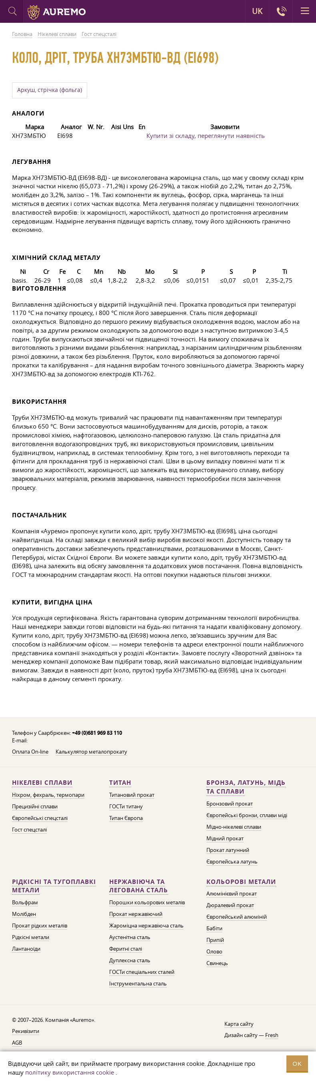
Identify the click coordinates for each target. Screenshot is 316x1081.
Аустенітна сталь (129, 937)
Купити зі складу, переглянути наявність (205, 136)
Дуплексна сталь (129, 960)
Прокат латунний (227, 850)
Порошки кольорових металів (147, 902)
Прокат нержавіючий (135, 913)
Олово (214, 951)
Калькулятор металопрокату (91, 751)
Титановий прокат (131, 794)
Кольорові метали (241, 882)
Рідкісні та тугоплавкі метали (54, 886)
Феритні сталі (125, 948)
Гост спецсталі (29, 829)
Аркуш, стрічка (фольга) (49, 90)
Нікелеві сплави (42, 782)
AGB (17, 1042)
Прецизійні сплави (35, 806)
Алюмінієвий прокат (231, 893)
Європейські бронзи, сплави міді (246, 815)
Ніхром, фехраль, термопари (48, 794)
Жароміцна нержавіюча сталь (146, 925)
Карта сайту (239, 1023)
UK (257, 11)
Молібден (24, 913)
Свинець (217, 963)
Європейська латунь (232, 861)
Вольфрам (25, 902)
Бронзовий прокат (229, 803)
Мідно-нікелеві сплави (233, 826)
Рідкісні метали (30, 937)
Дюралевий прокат (230, 905)
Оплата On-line (30, 751)
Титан (120, 782)
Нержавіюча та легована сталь (138, 886)
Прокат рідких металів (39, 925)
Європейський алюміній (236, 916)
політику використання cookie (69, 1072)
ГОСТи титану (126, 806)
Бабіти (214, 928)
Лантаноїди (26, 948)
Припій (215, 939)
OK (297, 1063)
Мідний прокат (225, 838)
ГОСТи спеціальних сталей (141, 971)
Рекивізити (25, 1031)
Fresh (271, 1035)
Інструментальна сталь (138, 983)
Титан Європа (126, 818)
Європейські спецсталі (40, 818)
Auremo (57, 12)
